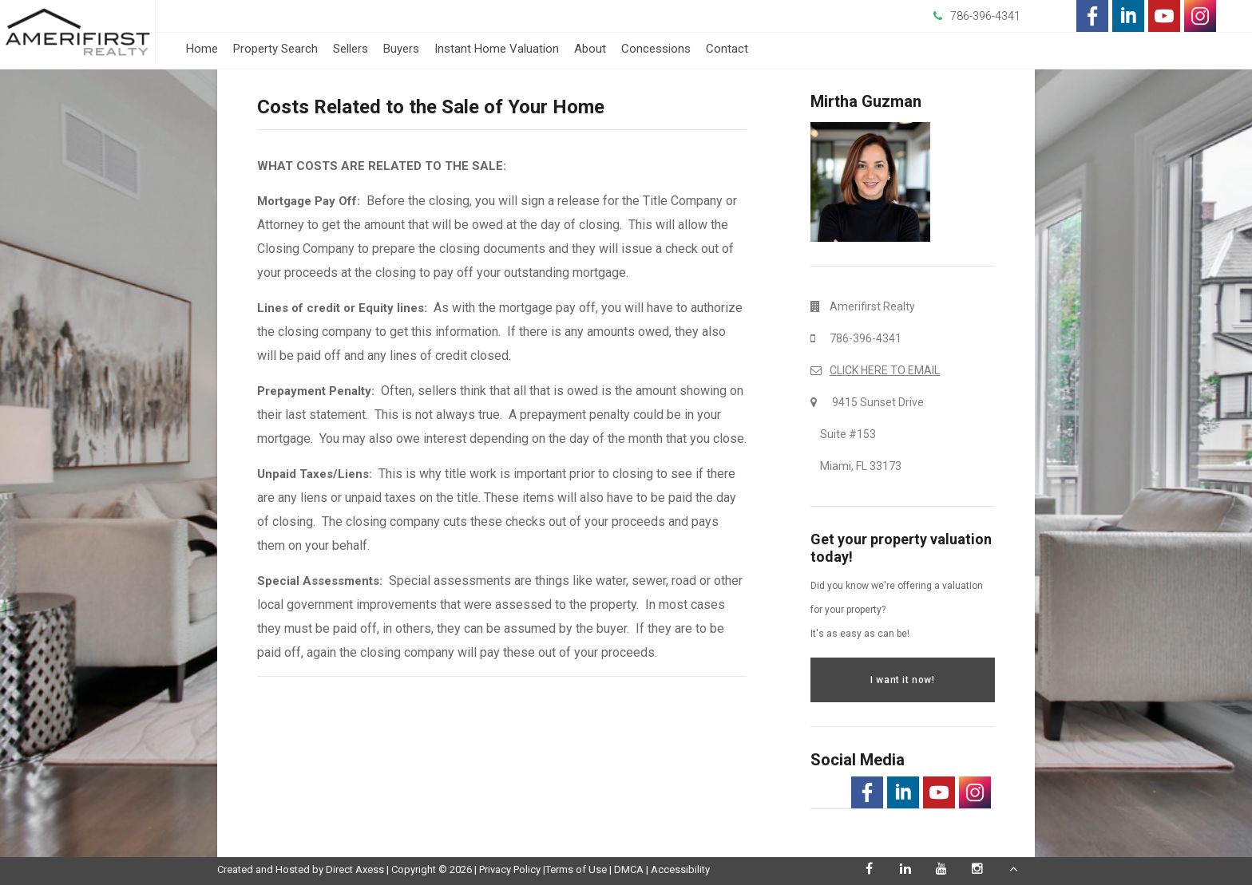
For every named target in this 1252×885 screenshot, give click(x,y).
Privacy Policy (510, 869)
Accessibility (680, 869)
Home (202, 48)
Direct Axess (355, 869)
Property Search (275, 48)
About (590, 48)
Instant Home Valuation (496, 48)
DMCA (629, 869)
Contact (727, 48)
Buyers (401, 48)
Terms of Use (576, 869)
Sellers (350, 48)
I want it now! (902, 679)
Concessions (656, 48)
